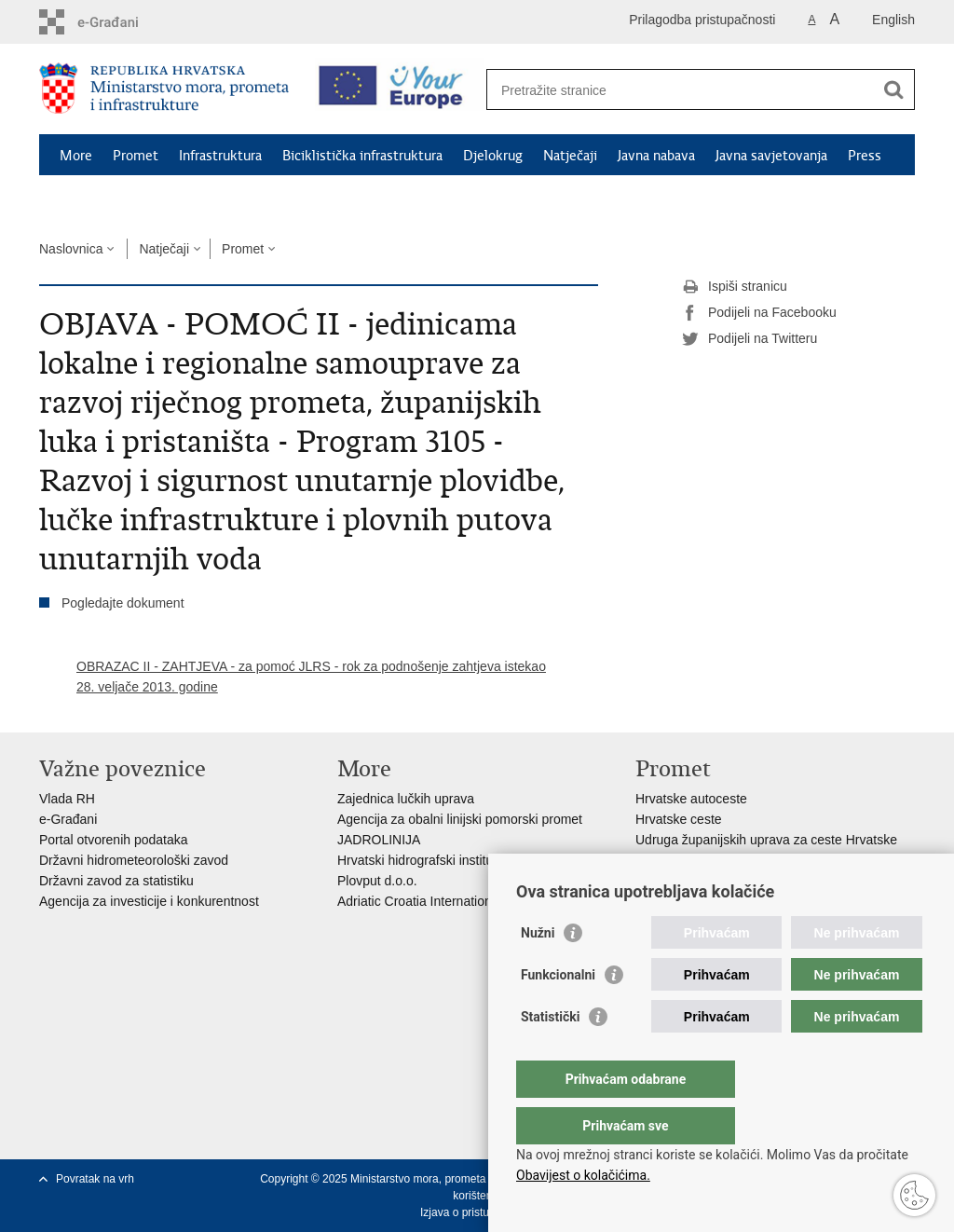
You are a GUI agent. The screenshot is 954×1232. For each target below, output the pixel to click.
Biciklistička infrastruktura (362, 155)
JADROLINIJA (378, 839)
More (76, 155)
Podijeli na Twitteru (749, 339)
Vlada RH (67, 798)
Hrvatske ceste (678, 819)
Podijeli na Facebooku (759, 313)
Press (864, 155)
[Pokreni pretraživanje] (893, 89)
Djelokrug (493, 155)
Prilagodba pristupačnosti (702, 19)
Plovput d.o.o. (377, 880)
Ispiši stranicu (734, 287)
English (893, 19)
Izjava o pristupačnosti (475, 1212)
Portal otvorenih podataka (113, 839)
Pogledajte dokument (122, 602)
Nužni (537, 970)
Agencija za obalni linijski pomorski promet (459, 819)
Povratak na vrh (95, 1178)
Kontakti (86, 198)
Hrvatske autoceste (691, 798)
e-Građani (68, 819)
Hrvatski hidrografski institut (417, 860)
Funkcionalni (558, 1012)
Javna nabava (656, 155)
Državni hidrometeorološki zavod (133, 860)
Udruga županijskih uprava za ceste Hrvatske (766, 839)
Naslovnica (70, 248)
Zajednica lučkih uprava (405, 798)
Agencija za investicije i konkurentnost (149, 901)
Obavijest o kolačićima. (583, 1175)
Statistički (550, 1054)
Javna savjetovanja (771, 155)
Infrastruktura (220, 155)
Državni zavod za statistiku (116, 880)
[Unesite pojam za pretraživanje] (680, 90)
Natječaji (570, 155)
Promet (135, 155)
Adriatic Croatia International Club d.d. (447, 901)
